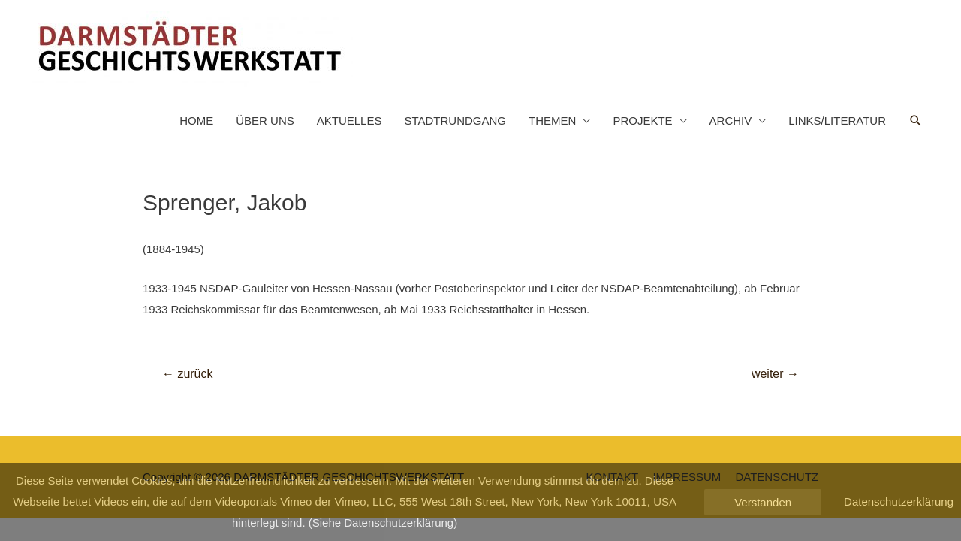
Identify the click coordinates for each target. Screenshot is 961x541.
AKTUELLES (349, 120)
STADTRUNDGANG (455, 120)
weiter (775, 373)
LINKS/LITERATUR (837, 120)
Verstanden (762, 502)
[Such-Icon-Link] (915, 120)
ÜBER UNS (265, 120)
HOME (196, 120)
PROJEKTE (642, 120)
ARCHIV (730, 120)
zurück (187, 373)
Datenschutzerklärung (898, 501)
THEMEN (552, 120)
